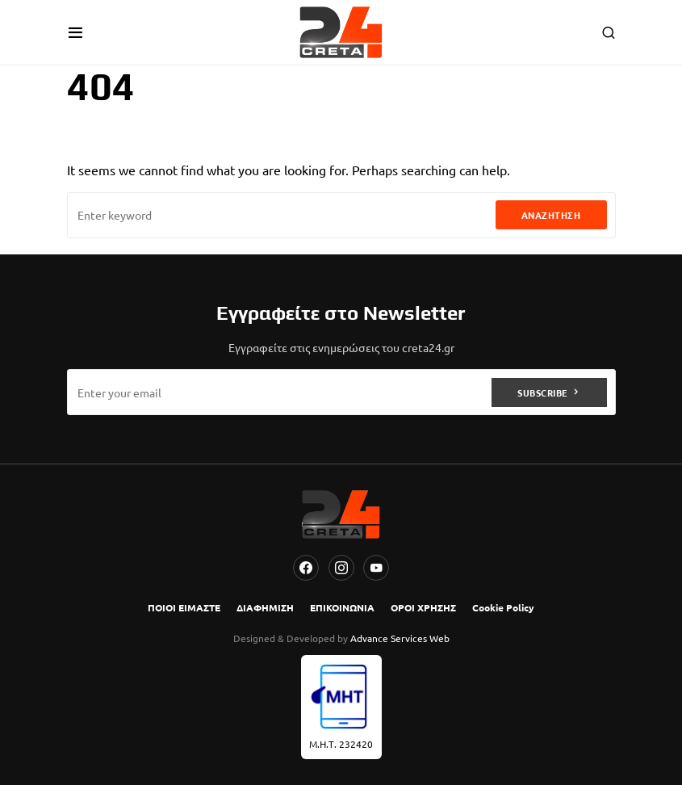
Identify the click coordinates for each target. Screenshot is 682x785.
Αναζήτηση (551, 214)
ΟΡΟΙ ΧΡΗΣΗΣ (423, 607)
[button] (75, 32)
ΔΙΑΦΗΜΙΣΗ (265, 607)
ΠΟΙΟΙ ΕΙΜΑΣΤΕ (184, 607)
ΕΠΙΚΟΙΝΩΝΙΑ (342, 607)
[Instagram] (341, 568)
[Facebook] (306, 568)
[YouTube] (376, 568)
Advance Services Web (400, 638)
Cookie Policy (503, 607)
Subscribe (542, 392)
